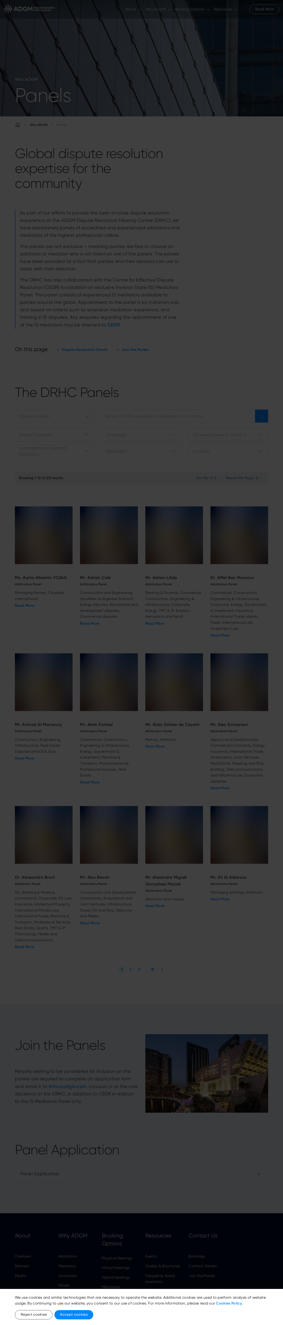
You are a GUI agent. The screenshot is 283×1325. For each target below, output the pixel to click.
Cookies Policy (229, 1303)
